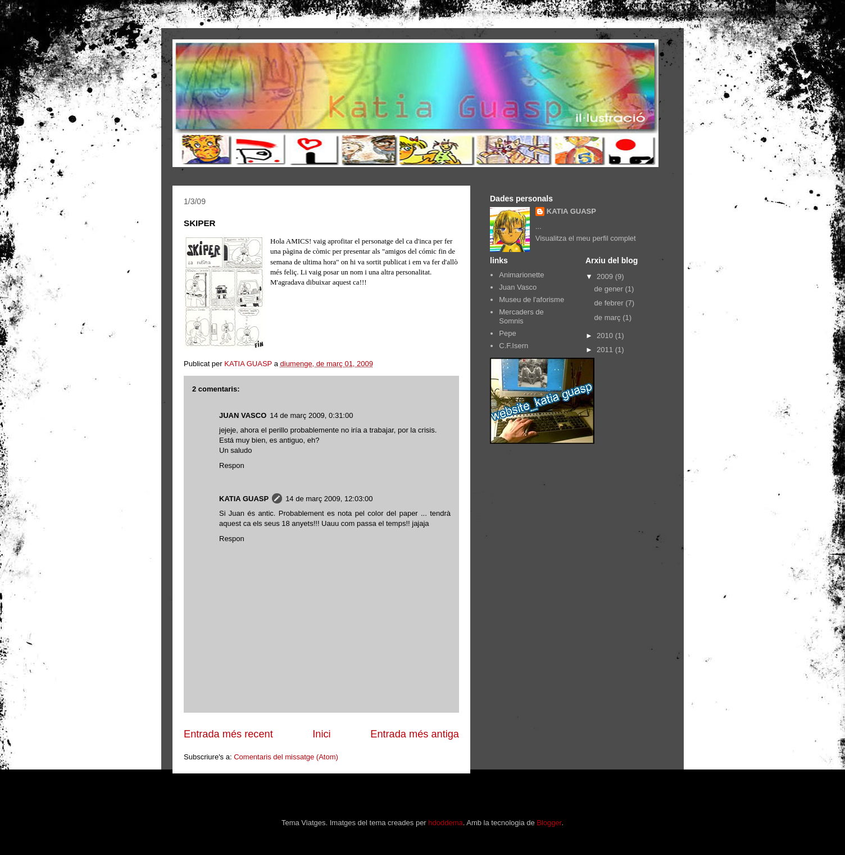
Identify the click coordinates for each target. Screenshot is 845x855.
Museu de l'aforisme (531, 299)
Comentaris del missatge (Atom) (286, 757)
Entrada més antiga (414, 734)
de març (608, 317)
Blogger (549, 822)
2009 (606, 276)
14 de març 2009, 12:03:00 (328, 498)
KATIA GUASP (244, 498)
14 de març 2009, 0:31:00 (311, 415)
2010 (606, 335)
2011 (606, 349)
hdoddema (445, 822)
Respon (231, 465)
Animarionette (521, 275)
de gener (609, 289)
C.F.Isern (513, 345)
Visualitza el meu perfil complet (585, 238)
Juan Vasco (518, 287)
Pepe (507, 333)
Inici (321, 734)
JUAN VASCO (242, 415)
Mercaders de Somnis (521, 316)
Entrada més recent (228, 734)
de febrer (610, 303)
